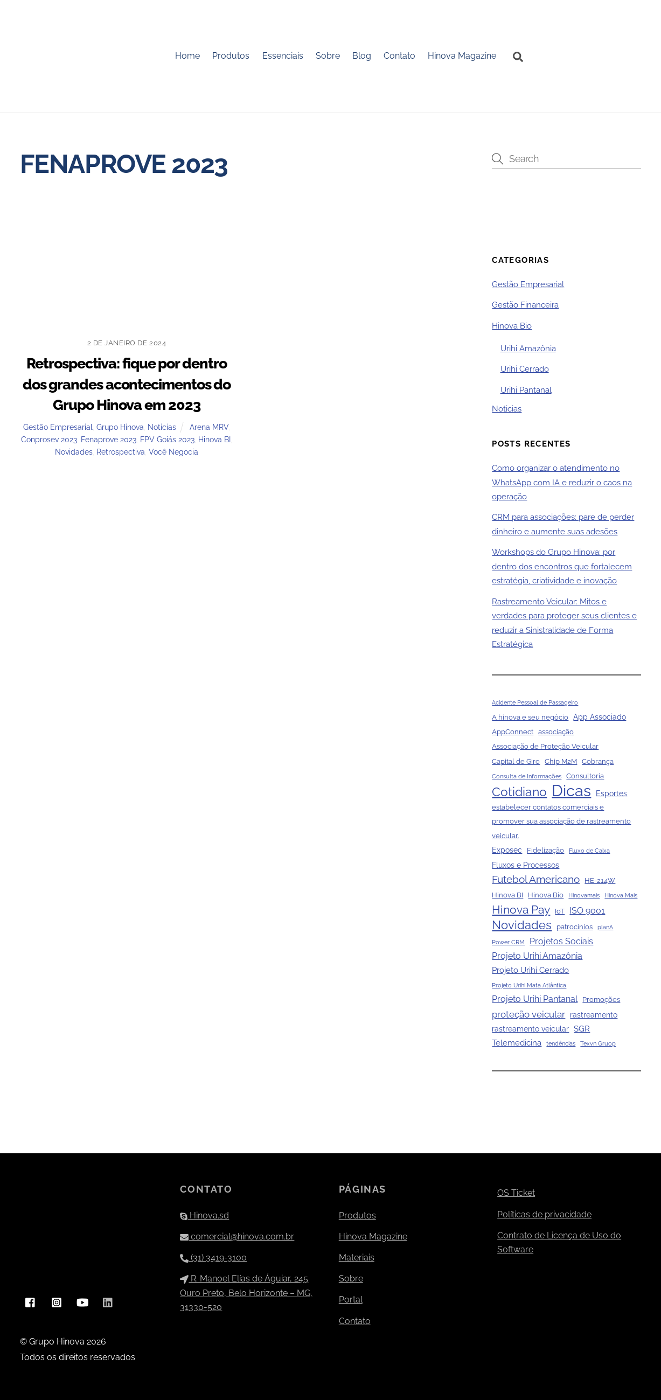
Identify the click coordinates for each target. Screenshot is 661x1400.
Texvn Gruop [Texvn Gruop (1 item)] (598, 1044)
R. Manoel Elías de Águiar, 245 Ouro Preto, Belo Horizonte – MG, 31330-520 (246, 1293)
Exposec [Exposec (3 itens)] (507, 850)
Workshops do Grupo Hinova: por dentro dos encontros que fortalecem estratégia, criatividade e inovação (562, 567)
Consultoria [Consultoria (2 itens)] (585, 776)
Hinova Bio (512, 326)
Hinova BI (214, 439)
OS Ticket (516, 1193)
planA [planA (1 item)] (605, 927)
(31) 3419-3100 (213, 1257)
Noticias (162, 426)
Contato (400, 56)
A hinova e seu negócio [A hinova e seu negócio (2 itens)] (530, 717)
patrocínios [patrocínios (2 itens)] (574, 927)
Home (188, 56)
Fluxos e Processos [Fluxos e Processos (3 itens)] (525, 865)
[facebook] (30, 1302)
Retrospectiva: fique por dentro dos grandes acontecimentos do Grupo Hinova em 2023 (127, 384)
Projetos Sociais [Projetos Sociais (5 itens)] (561, 941)
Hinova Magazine (462, 56)
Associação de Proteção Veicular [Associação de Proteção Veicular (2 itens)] (545, 747)
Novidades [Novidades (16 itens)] (522, 925)
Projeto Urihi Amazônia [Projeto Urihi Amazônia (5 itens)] (537, 956)
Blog (362, 56)
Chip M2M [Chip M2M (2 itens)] (561, 761)
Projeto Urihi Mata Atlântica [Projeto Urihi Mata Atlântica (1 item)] (529, 985)
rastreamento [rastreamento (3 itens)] (593, 1015)
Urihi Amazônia (528, 348)
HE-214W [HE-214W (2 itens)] (600, 880)
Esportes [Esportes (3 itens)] (611, 793)
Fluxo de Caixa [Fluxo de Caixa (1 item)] (589, 851)
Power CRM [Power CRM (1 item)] (508, 942)
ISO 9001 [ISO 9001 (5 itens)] (587, 911)
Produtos (231, 56)
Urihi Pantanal (526, 390)
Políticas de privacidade (544, 1214)
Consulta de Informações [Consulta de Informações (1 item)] (526, 777)
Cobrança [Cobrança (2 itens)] (598, 761)
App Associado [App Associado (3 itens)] (599, 717)
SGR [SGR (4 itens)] (582, 1029)
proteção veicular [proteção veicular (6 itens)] (528, 1014)
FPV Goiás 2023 (167, 439)
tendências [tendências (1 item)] (560, 1044)
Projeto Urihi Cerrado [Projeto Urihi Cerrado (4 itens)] (530, 971)
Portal (351, 1300)
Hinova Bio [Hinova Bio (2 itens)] (545, 895)
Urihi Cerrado (524, 369)
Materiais (356, 1257)
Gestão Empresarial (58, 426)
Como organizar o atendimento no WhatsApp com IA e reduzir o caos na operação (562, 483)
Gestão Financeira (525, 305)
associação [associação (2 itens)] (556, 732)
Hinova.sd (204, 1215)
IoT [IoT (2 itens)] (560, 911)
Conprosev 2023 (49, 439)
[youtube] (82, 1302)
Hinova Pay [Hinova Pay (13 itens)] (521, 909)
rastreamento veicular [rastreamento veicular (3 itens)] (530, 1029)
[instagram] (56, 1302)
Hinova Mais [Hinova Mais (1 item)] (620, 896)
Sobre (328, 56)
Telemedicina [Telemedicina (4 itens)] (516, 1043)
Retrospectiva (120, 451)
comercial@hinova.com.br (237, 1236)
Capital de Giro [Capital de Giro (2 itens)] (516, 761)
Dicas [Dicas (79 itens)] (571, 791)
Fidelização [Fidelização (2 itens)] (545, 851)
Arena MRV (209, 426)
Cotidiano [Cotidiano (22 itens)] (519, 792)
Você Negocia (173, 451)
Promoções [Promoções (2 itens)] (601, 1000)
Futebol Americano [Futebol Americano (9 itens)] (536, 879)
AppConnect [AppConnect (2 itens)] (512, 732)
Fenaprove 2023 (108, 439)
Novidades (74, 451)
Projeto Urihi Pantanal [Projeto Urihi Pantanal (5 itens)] (534, 999)
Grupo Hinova (120, 426)
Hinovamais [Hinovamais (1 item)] (584, 896)
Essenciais (282, 56)
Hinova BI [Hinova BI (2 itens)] (507, 895)
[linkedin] (108, 1302)
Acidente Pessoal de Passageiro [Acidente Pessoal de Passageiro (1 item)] (535, 703)
